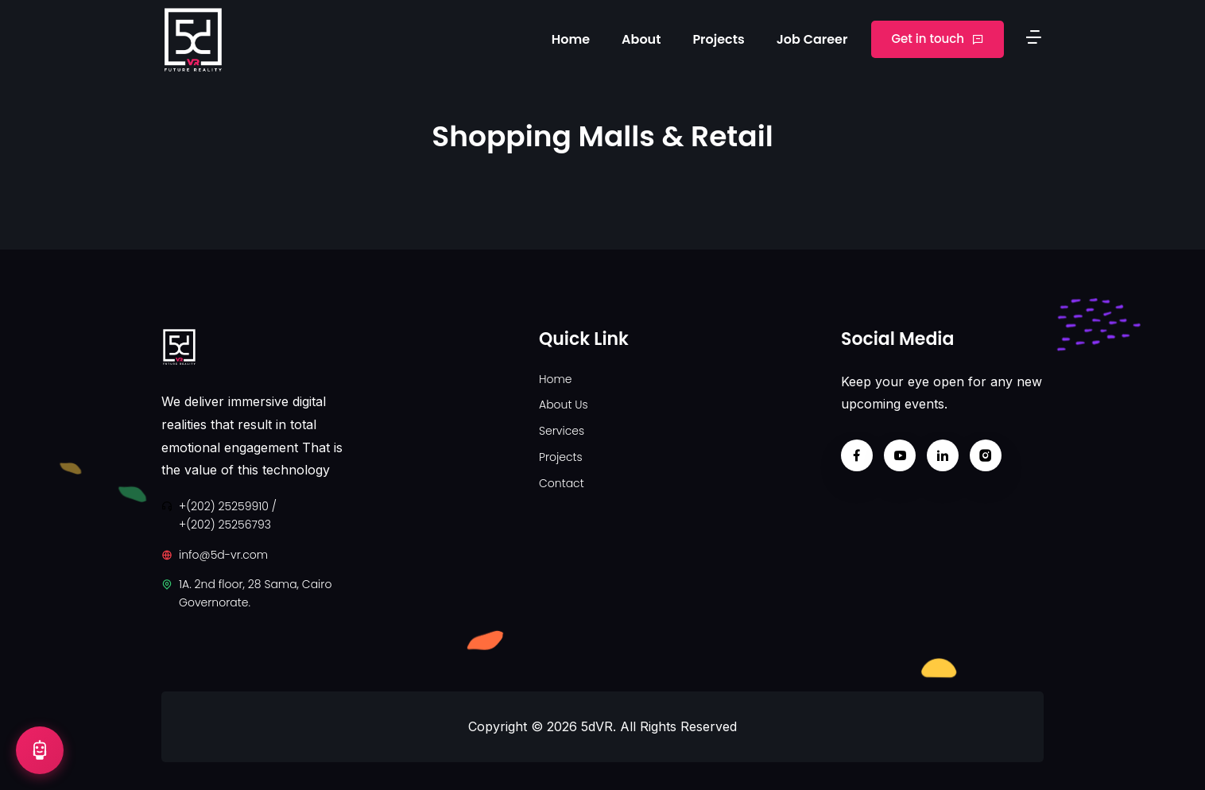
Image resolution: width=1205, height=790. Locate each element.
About (641, 39)
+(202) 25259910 (224, 506)
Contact (561, 483)
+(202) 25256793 (225, 524)
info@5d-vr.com (223, 555)
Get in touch (937, 38)
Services (561, 431)
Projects (718, 39)
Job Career (812, 39)
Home (571, 39)
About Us (563, 404)
